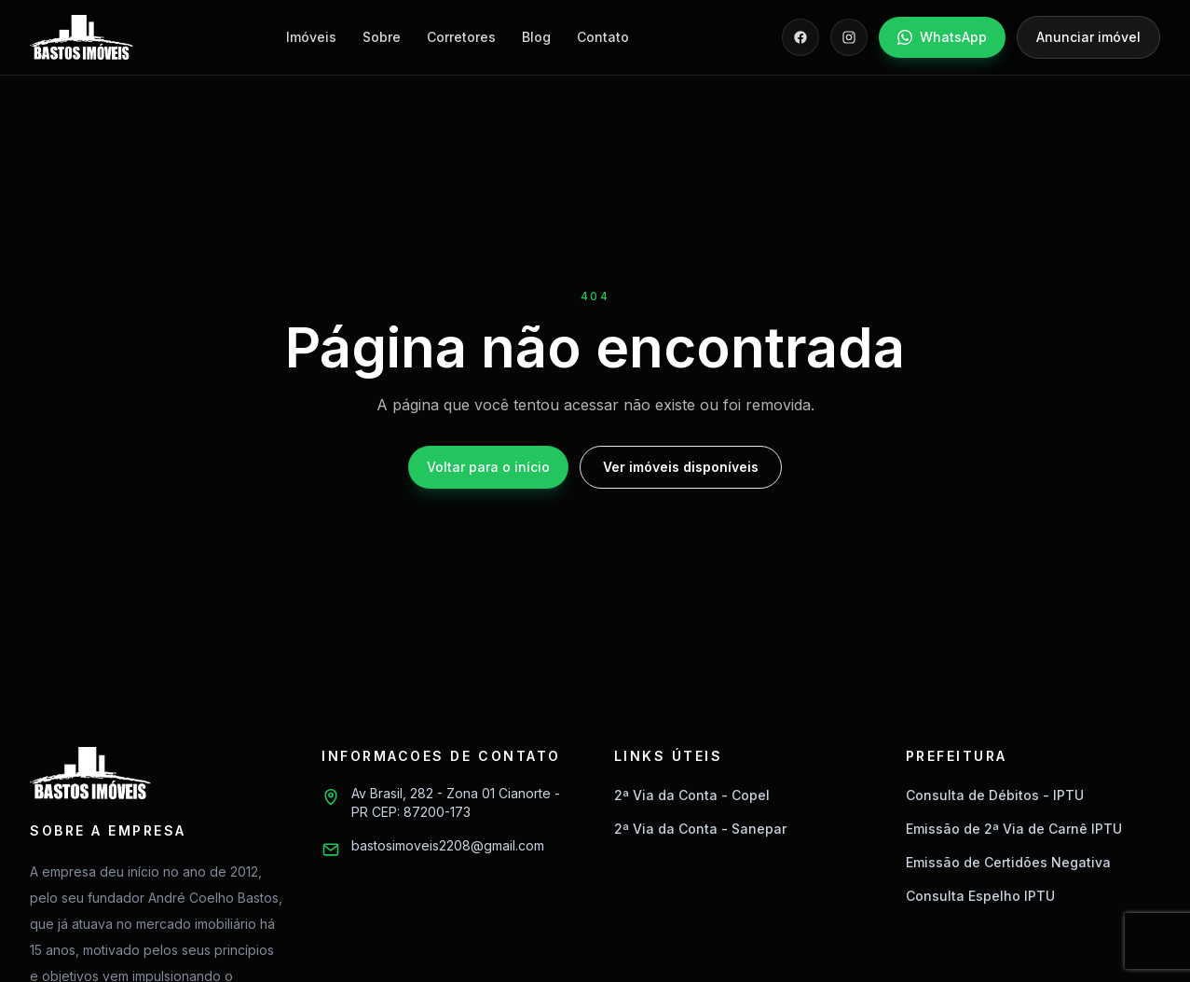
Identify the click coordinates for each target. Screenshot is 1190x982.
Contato (603, 37)
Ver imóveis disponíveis (681, 467)
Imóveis (311, 37)
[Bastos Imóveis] (81, 37)
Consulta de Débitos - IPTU (995, 795)
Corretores (461, 37)
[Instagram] (849, 37)
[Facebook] (800, 37)
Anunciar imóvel (1088, 37)
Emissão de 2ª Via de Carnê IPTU (1014, 829)
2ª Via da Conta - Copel (692, 795)
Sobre (381, 37)
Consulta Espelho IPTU (980, 896)
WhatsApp (942, 37)
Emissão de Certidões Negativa (1008, 862)
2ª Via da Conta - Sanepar (700, 829)
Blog (536, 37)
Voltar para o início (488, 467)
